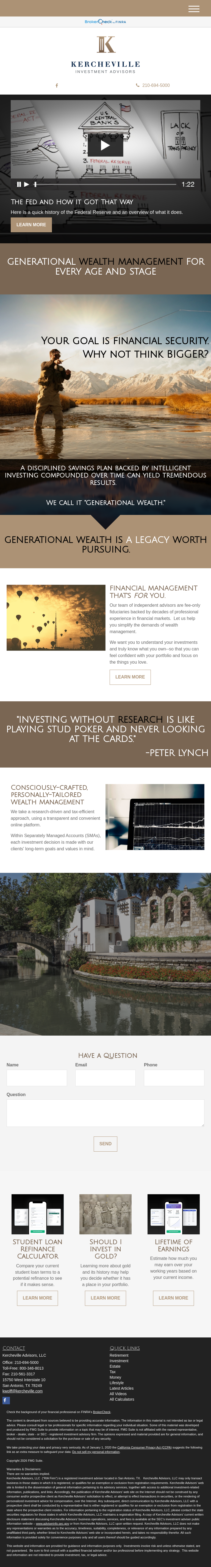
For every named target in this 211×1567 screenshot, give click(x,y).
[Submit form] (105, 1144)
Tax (113, 1372)
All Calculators (122, 1399)
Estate (115, 1366)
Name (13, 1065)
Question (16, 1094)
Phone (150, 1065)
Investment (119, 1361)
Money (115, 1377)
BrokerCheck (102, 1412)
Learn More (31, 224)
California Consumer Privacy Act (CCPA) (144, 1447)
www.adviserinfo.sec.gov (52, 1523)
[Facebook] (56, 86)
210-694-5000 (153, 85)
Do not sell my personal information (96, 1451)
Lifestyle (117, 1383)
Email (81, 1065)
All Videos (118, 1394)
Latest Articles (122, 1388)
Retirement (119, 1355)
